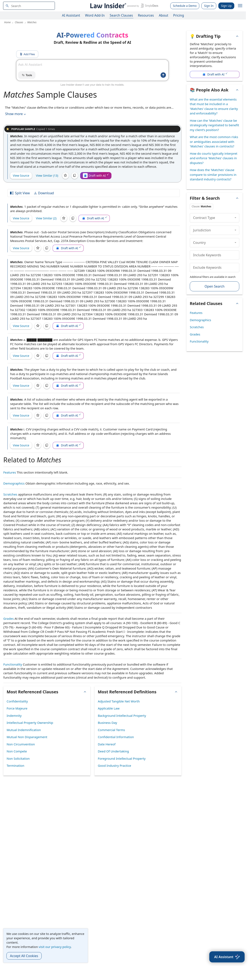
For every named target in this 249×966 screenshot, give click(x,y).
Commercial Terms (111, 730)
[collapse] (235, 217)
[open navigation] (240, 6)
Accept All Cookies (24, 956)
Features (9, 472)
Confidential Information (116, 737)
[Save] (65, 175)
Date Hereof (106, 744)
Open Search (215, 286)
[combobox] (29, 6)
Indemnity (14, 715)
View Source (21, 175)
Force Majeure (17, 708)
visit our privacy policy (55, 947)
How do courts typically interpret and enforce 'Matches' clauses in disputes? (213, 158)
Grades (8, 618)
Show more (16, 114)
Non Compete (17, 751)
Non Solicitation (18, 758)
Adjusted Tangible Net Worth (119, 701)
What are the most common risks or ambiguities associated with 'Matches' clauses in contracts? (214, 141)
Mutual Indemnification (24, 730)
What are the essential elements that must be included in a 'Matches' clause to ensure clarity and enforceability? (214, 106)
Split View (20, 193)
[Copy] (74, 175)
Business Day (107, 723)
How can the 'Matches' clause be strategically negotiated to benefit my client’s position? (214, 125)
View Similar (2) (46, 218)
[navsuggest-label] (29, 6)
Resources (146, 15)
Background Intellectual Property (122, 715)
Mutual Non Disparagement (27, 737)
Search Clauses (121, 15)
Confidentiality (17, 701)
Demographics (14, 483)
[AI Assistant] (227, 957)
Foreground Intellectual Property (122, 758)
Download (44, 193)
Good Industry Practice (114, 765)
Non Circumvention (21, 744)
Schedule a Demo (185, 6)
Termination (15, 765)
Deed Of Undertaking (113, 751)
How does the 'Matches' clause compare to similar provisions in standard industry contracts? (213, 174)
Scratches (10, 494)
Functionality (12, 664)
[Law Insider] (123, 5)
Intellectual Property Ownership (30, 723)
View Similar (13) (47, 175)
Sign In (209, 6)
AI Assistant (71, 15)
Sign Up (226, 6)
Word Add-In (95, 15)
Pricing (178, 15)
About (163, 15)
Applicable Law (109, 708)
